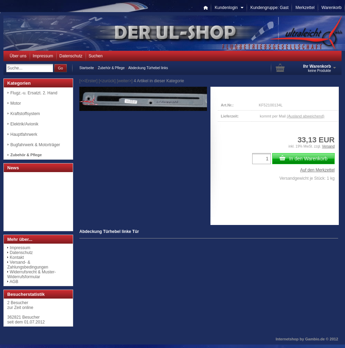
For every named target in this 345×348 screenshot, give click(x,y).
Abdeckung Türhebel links (148, 68)
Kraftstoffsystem (25, 113)
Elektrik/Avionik (24, 124)
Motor (15, 103)
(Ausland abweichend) (305, 116)
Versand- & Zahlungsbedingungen (27, 265)
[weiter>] (124, 80)
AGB (14, 281)
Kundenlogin (229, 7)
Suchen (96, 56)
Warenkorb (332, 7)
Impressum (43, 56)
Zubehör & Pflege (111, 68)
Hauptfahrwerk (23, 134)
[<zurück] (107, 80)
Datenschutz (70, 56)
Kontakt (17, 257)
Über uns (18, 56)
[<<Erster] (88, 80)
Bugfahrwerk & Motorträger (35, 144)
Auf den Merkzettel (317, 170)
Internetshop (287, 339)
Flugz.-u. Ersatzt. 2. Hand (33, 93)
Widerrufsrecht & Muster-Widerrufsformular (31, 274)
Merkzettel (304, 7)
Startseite (86, 68)
